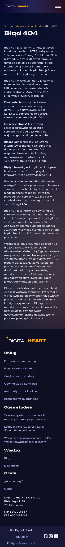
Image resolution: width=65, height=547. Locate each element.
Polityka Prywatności (21, 543)
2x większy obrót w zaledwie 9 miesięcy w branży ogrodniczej (24, 417)
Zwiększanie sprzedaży (19, 376)
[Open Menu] (58, 6)
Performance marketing (20, 361)
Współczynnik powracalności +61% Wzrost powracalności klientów (27, 439)
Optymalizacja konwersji (20, 383)
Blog (7, 458)
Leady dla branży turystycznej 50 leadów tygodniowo (24, 428)
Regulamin (21, 536)
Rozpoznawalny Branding (21, 398)
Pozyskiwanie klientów (19, 368)
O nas (8, 488)
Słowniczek (11, 466)
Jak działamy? (13, 481)
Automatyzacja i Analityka (21, 391)
